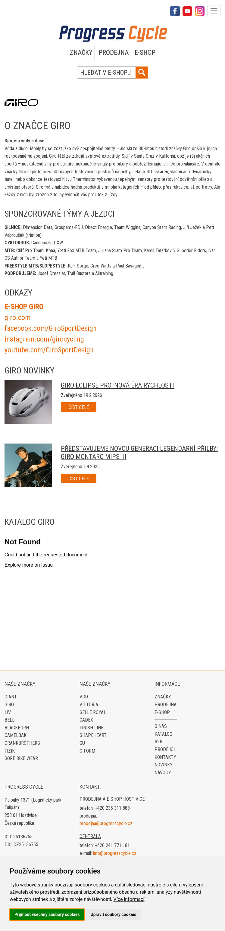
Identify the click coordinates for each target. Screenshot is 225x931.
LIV (8, 712)
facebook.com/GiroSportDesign (51, 328)
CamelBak (16, 735)
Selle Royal (93, 712)
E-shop (145, 52)
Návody (163, 772)
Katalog (163, 734)
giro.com (18, 317)
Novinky (164, 765)
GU (82, 743)
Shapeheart (93, 735)
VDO (84, 697)
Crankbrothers (22, 743)
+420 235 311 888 (112, 808)
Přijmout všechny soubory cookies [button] (47, 914)
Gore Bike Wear (21, 758)
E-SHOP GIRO (24, 306)
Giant (11, 697)
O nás (161, 726)
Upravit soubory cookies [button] (113, 914)
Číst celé (78, 407)
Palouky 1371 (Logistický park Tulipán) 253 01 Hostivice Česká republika (33, 811)
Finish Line (91, 728)
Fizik (10, 751)
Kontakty (165, 757)
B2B (158, 741)
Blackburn (17, 728)
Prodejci (165, 749)
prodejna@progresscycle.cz (106, 823)
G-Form (87, 751)
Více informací (128, 899)
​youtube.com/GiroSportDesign (49, 350)
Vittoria (89, 704)
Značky (81, 52)
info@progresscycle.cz (114, 853)
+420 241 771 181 (112, 845)
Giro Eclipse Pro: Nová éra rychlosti (117, 385)
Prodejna (113, 52)
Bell (9, 720)
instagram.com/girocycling (44, 339)
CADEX (86, 720)
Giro (9, 704)
